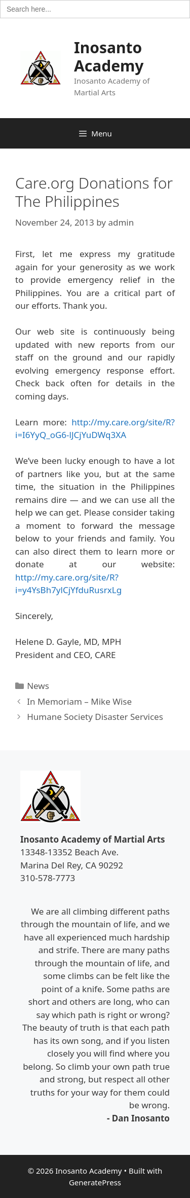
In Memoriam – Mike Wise (79, 701)
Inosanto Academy (108, 56)
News (38, 686)
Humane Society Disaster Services (95, 716)
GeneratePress (95, 1182)
